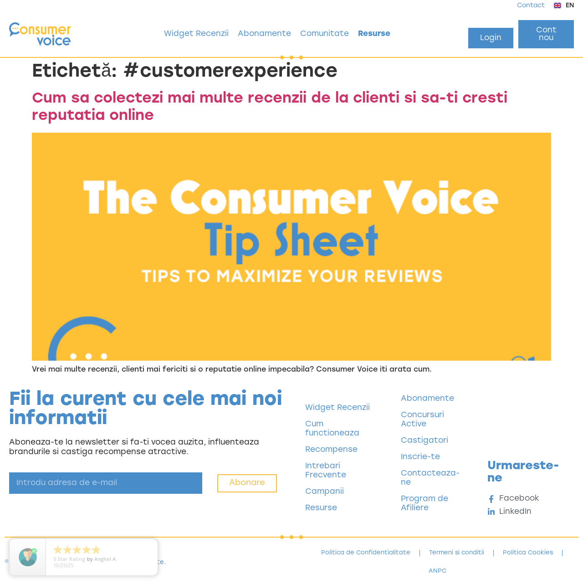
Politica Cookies (528, 553)
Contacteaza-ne (430, 478)
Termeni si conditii (456, 553)
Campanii (324, 492)
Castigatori (424, 441)
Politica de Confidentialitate (365, 553)
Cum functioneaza (332, 428)
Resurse (374, 34)
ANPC (437, 571)
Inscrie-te (420, 457)
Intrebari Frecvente (325, 470)
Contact (531, 5)
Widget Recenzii (196, 34)
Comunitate (324, 34)
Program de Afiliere (424, 503)
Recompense (331, 450)
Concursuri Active (422, 419)
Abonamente (264, 34)
